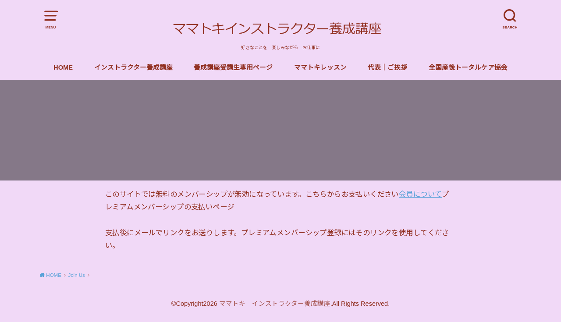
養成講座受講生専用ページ (233, 67)
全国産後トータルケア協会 (468, 67)
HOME (63, 67)
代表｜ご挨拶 (387, 67)
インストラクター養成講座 (133, 67)
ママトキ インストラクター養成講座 (274, 303)
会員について (420, 194)
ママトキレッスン (320, 67)
